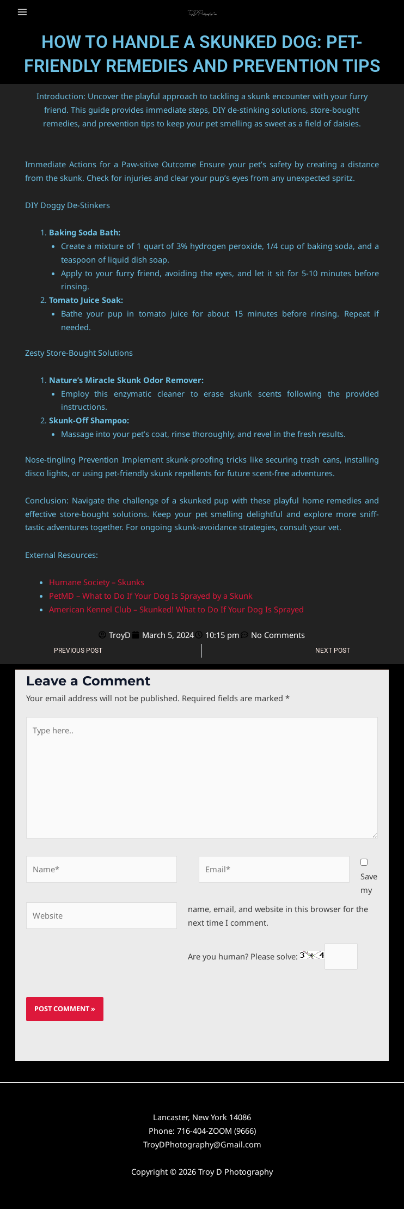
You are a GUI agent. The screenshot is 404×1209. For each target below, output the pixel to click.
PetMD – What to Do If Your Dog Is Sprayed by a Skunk (151, 595)
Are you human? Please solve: (273, 954)
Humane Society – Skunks (96, 581)
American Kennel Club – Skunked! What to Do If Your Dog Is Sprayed (176, 608)
